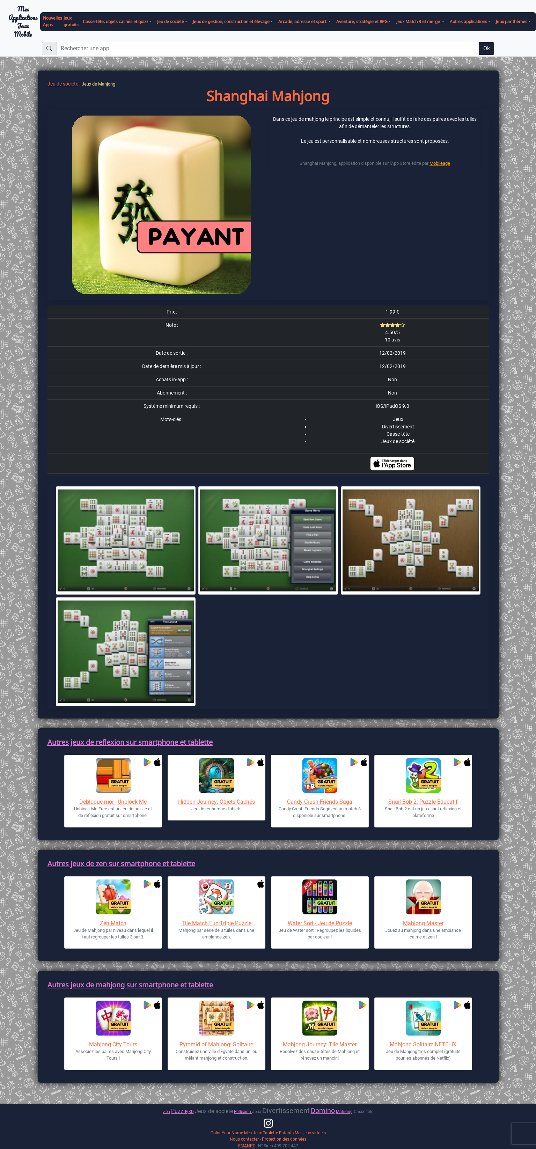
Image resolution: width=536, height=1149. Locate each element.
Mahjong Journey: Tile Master (320, 1044)
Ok (486, 48)
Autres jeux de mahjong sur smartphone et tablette (130, 984)
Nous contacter (244, 1139)
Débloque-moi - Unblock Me (113, 801)
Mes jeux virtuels (310, 1132)
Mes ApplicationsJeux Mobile (22, 21)
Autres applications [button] (468, 21)
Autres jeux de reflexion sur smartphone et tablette (130, 742)
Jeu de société (62, 84)
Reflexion (243, 1111)
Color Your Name (227, 1132)
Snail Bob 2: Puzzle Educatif (423, 801)
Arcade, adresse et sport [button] (302, 21)
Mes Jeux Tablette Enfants (269, 1132)
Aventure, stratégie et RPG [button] (362, 21)
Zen (166, 1111)
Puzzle (179, 1111)
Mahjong (344, 1111)
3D (191, 1111)
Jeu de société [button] (170, 21)
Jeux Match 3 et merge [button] (418, 21)
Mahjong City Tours (113, 1044)
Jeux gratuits (71, 21)
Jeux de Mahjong (98, 84)
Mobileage (439, 163)
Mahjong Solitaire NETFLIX (423, 1044)
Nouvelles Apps (52, 21)
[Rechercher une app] (266, 48)
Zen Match (113, 923)
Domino (323, 1110)
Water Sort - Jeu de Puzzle (320, 923)
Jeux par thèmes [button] (511, 21)
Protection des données (284, 1139)
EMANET (246, 1145)
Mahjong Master (423, 923)
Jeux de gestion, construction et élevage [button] (231, 21)
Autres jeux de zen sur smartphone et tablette (121, 863)
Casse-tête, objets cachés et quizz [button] (115, 21)
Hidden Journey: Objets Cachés (216, 801)
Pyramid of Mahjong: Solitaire (216, 1044)
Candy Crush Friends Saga (319, 801)
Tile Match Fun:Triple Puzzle (216, 923)
